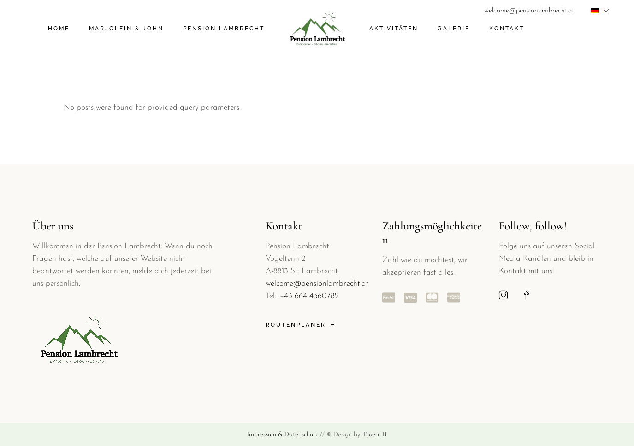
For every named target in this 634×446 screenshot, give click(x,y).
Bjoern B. (374, 434)
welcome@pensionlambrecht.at (529, 10)
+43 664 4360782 (309, 296)
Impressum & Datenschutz (282, 434)
